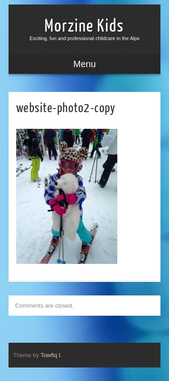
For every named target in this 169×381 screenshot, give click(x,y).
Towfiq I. (51, 355)
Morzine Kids (84, 26)
